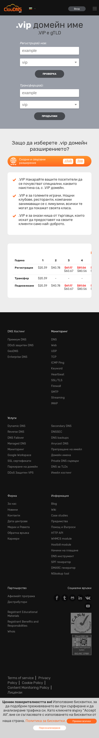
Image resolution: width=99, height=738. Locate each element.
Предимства (59, 521)
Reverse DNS (16, 431)
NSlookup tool (60, 573)
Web (54, 345)
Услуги (12, 418)
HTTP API (57, 533)
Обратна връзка (18, 533)
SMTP (54, 392)
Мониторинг (59, 331)
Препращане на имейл (66, 449)
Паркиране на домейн (23, 466)
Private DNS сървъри (65, 461)
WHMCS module (61, 538)
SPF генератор (61, 562)
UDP (54, 351)
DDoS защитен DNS (21, 345)
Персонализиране (49, 727)
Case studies (59, 515)
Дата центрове (18, 521)
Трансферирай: (31, 85)
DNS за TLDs (59, 466)
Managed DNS (17, 443)
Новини (13, 509)
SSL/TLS (56, 380)
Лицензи (15, 692)
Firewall (56, 386)
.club (68, 161)
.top (80, 161)
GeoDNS (13, 351)
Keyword (57, 368)
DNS (54, 339)
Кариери (13, 538)
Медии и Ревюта (19, 527)
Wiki (53, 509)
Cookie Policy (32, 683)
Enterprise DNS (17, 357)
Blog (54, 503)
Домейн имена (61, 455)
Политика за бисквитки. (46, 721)
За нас (12, 503)
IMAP (54, 403)
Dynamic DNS (16, 426)
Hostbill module (61, 544)
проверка (49, 73)
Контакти (14, 515)
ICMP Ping (57, 362)
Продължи (49, 116)
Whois (11, 631)
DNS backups (60, 437)
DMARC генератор (63, 568)
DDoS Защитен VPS (21, 472)
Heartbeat (57, 374)
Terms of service (21, 678)
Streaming (58, 397)
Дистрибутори (17, 602)
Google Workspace (19, 455)
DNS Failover (16, 437)
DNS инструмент (62, 556)
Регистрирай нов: (33, 43)
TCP (53, 357)
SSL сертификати (19, 461)
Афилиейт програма (21, 596)
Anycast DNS (59, 443)
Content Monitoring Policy (28, 688)
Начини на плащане (64, 550)
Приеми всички (81, 721)
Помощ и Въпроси (63, 527)
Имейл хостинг (61, 472)
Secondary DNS (61, 426)
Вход (77, 8)
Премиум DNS (17, 339)
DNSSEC (56, 431)
